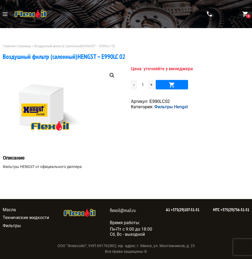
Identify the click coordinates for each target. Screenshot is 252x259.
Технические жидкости (26, 217)
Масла (9, 209)
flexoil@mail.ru (123, 210)
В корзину (172, 84)
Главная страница (17, 46)
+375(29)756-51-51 (234, 209)
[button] (112, 75)
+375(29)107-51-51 (184, 209)
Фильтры (12, 225)
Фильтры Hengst (171, 106)
